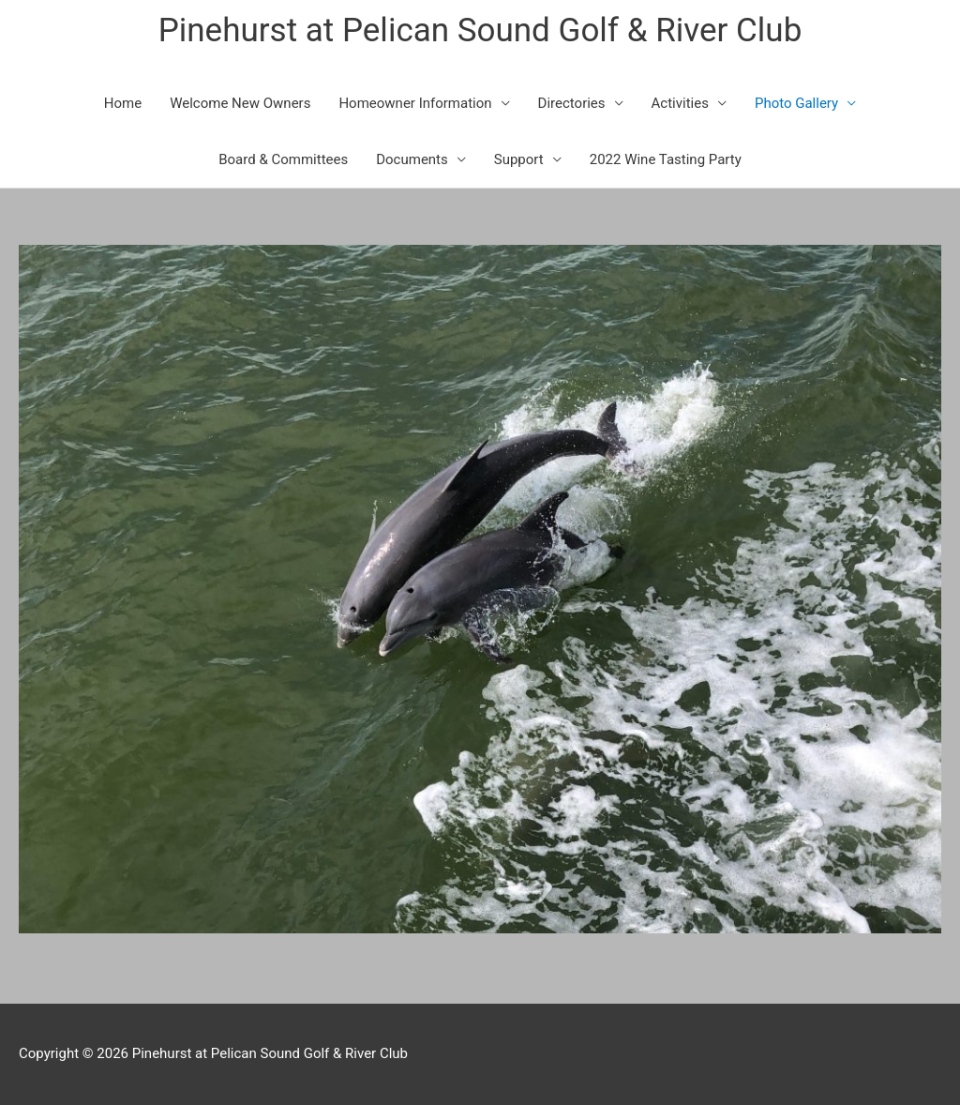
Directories (572, 103)
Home (123, 103)
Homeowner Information (414, 103)
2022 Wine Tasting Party (666, 159)
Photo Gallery (796, 103)
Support (519, 159)
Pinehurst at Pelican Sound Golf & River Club (480, 30)
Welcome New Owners (240, 103)
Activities (680, 103)
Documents (412, 159)
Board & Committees (283, 159)
